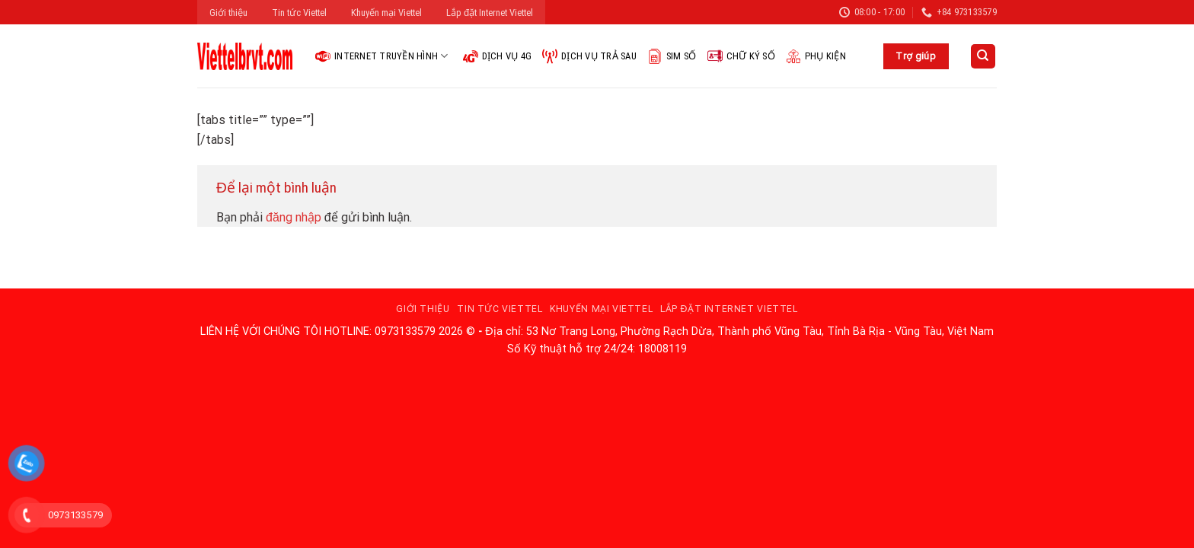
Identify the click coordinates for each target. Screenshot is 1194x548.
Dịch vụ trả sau (589, 56)
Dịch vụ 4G (497, 56)
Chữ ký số (741, 56)
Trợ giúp (916, 56)
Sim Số (672, 56)
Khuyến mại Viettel (386, 12)
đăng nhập (293, 217)
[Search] (983, 56)
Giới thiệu (228, 12)
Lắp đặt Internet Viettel (489, 12)
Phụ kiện (816, 56)
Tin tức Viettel (299, 12)
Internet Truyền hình (382, 56)
